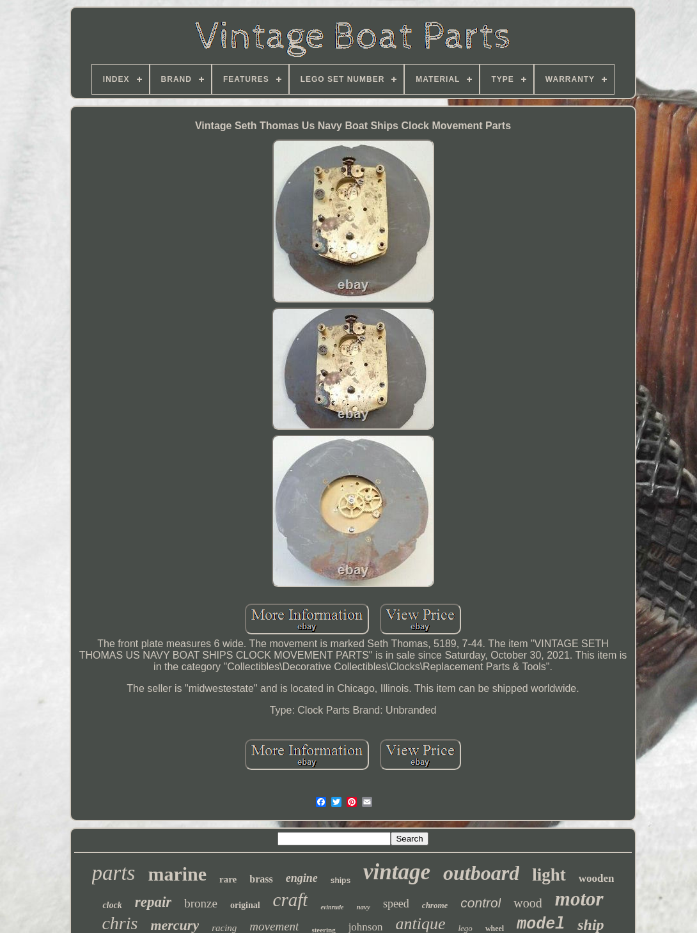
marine (177, 873)
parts (114, 872)
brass (260, 879)
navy (363, 907)
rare (228, 879)
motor (579, 899)
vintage (396, 871)
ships (340, 880)
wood (527, 903)
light (549, 874)
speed (396, 903)
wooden (597, 878)
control (480, 902)
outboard (481, 872)
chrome (435, 905)
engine (302, 878)
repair (153, 902)
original (245, 905)
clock (111, 905)
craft (290, 900)
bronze (200, 903)
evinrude (331, 907)
